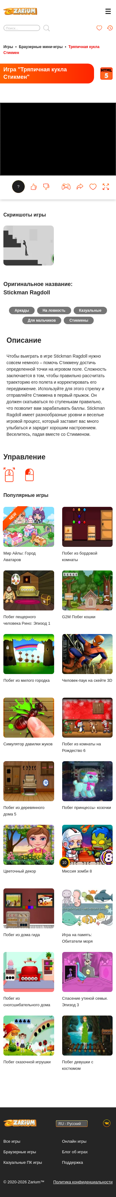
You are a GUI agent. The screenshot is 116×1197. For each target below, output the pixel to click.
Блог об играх (75, 1152)
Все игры (11, 1141)
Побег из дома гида (28, 912)
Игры (8, 47)
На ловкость (54, 310)
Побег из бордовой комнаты (87, 534)
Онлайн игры (74, 1141)
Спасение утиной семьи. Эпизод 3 (87, 979)
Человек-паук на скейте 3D (87, 658)
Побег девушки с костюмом (87, 1043)
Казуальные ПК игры (22, 1162)
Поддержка (72, 1162)
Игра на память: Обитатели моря (87, 916)
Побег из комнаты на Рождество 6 (87, 725)
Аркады (22, 310)
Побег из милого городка (28, 658)
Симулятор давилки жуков (28, 722)
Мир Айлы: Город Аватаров (28, 534)
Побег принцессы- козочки (87, 785)
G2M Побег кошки (87, 594)
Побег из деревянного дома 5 (28, 788)
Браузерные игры (19, 1152)
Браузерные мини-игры (40, 47)
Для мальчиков (42, 320)
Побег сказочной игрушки (28, 1040)
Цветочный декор (28, 849)
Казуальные (90, 310)
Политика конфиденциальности (83, 1182)
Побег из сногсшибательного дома (28, 979)
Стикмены (78, 320)
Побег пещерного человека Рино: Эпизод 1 (28, 598)
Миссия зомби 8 (87, 849)
